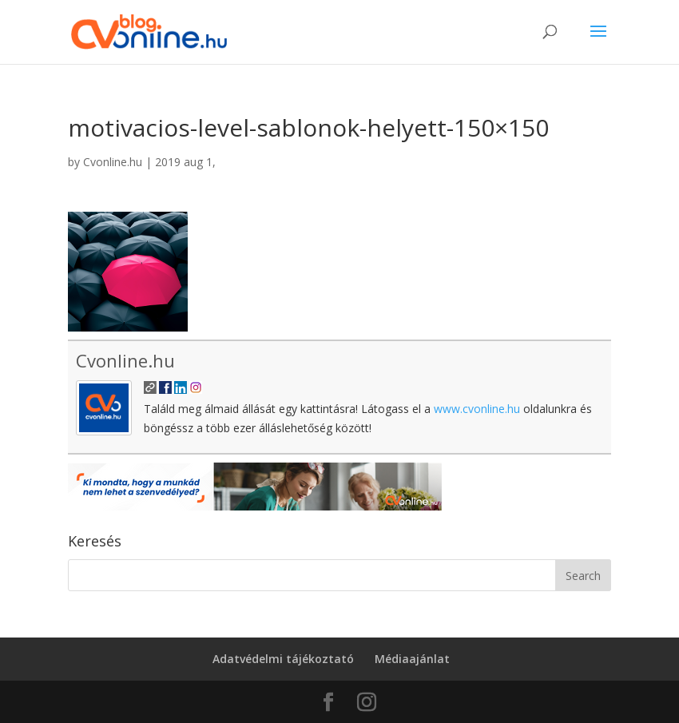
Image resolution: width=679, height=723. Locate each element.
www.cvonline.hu (477, 408)
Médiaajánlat (412, 658)
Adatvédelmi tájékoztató (283, 658)
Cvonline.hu (112, 161)
